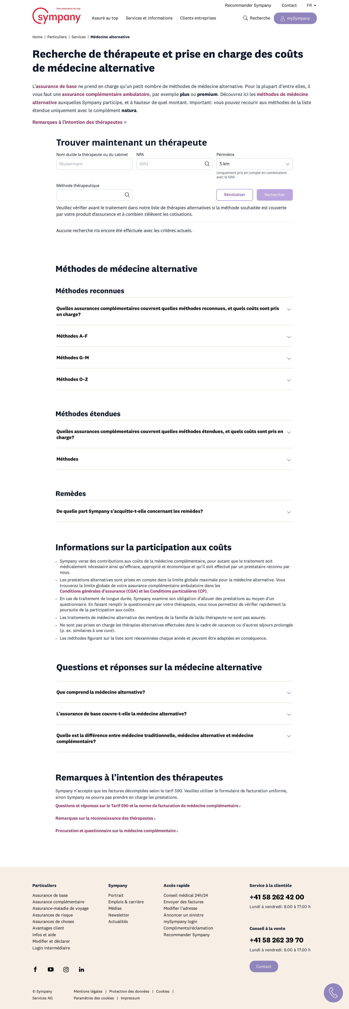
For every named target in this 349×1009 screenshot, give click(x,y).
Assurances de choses (53, 921)
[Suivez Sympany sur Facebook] (36, 969)
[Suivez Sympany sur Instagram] (67, 969)
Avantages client (48, 928)
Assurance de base (50, 895)
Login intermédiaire (51, 948)
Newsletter (118, 915)
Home (41, 13)
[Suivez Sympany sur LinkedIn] (82, 969)
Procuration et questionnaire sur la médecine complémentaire (115, 830)
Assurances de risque (52, 915)
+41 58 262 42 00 (277, 896)
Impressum (130, 998)
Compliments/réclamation (188, 928)
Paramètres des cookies (94, 998)
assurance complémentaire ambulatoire (106, 94)
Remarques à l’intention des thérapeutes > (79, 122)
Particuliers (57, 36)
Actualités (118, 921)
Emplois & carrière (126, 901)
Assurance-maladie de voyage (60, 908)
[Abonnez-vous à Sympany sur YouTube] (51, 969)
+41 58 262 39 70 (276, 939)
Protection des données (129, 991)
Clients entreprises (198, 18)
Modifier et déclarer (51, 941)
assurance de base (56, 86)
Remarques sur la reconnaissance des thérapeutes (104, 818)
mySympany (298, 18)
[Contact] (333, 993)
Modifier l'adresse (180, 908)
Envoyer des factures (183, 901)
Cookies (163, 991)
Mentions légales (88, 991)
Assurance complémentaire (58, 901)
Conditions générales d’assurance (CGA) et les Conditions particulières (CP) (133, 591)
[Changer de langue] (309, 5)
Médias (115, 908)
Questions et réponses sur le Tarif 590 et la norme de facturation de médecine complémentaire (146, 805)
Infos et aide (44, 934)
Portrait (115, 895)
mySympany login (180, 921)
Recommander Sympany (248, 5)
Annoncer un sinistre (183, 915)
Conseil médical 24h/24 (186, 895)
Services (79, 36)
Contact (289, 5)
